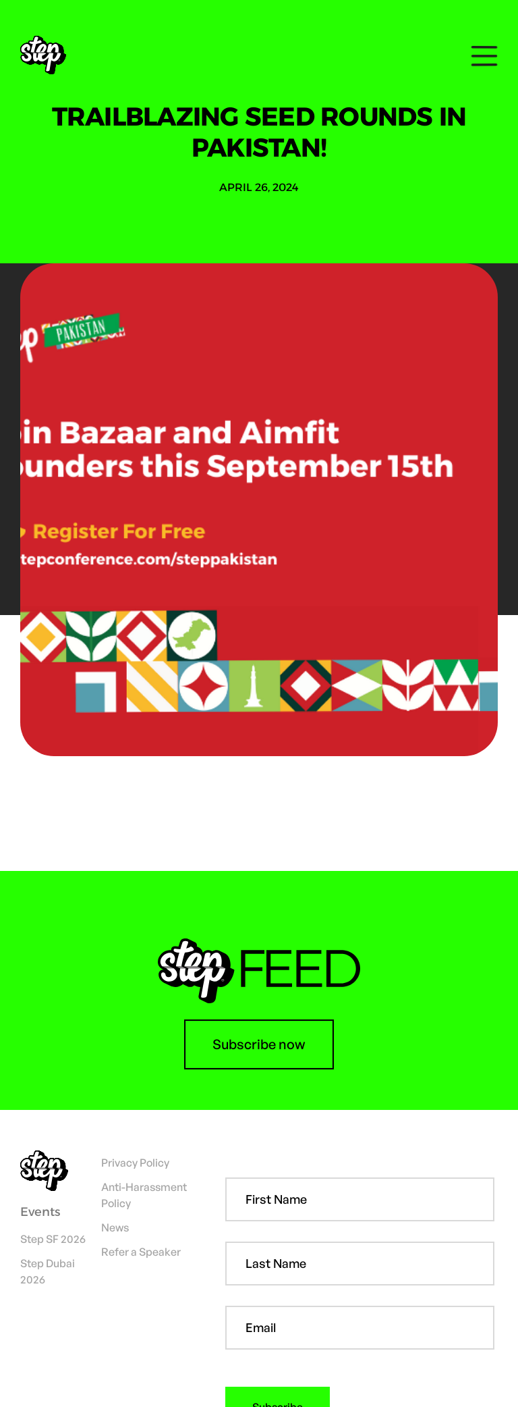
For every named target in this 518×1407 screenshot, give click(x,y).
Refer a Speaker (141, 1251)
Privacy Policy (135, 1162)
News (115, 1227)
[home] (48, 56)
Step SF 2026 (53, 1239)
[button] (481, 56)
